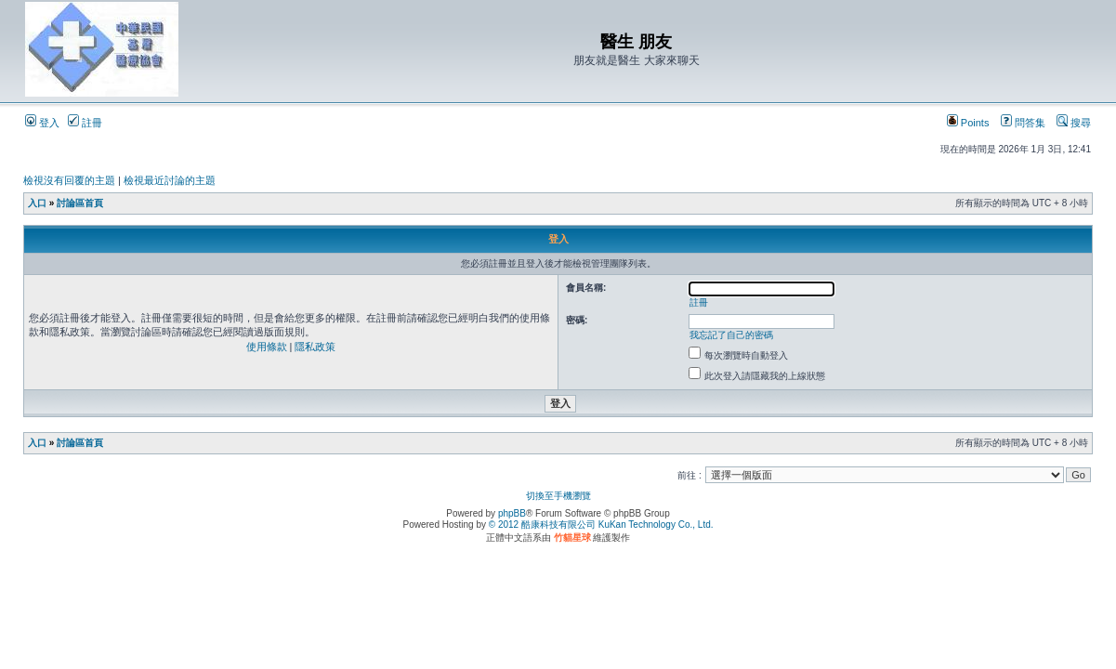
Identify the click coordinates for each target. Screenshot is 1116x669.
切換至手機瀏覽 (558, 496)
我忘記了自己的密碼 (731, 335)
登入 (42, 122)
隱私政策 (315, 346)
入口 (37, 203)
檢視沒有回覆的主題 (69, 180)
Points (968, 122)
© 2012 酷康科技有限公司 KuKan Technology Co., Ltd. (601, 524)
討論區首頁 (80, 203)
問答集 (1023, 122)
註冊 (85, 122)
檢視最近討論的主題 (170, 180)
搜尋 (1074, 122)
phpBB (512, 513)
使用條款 (266, 346)
